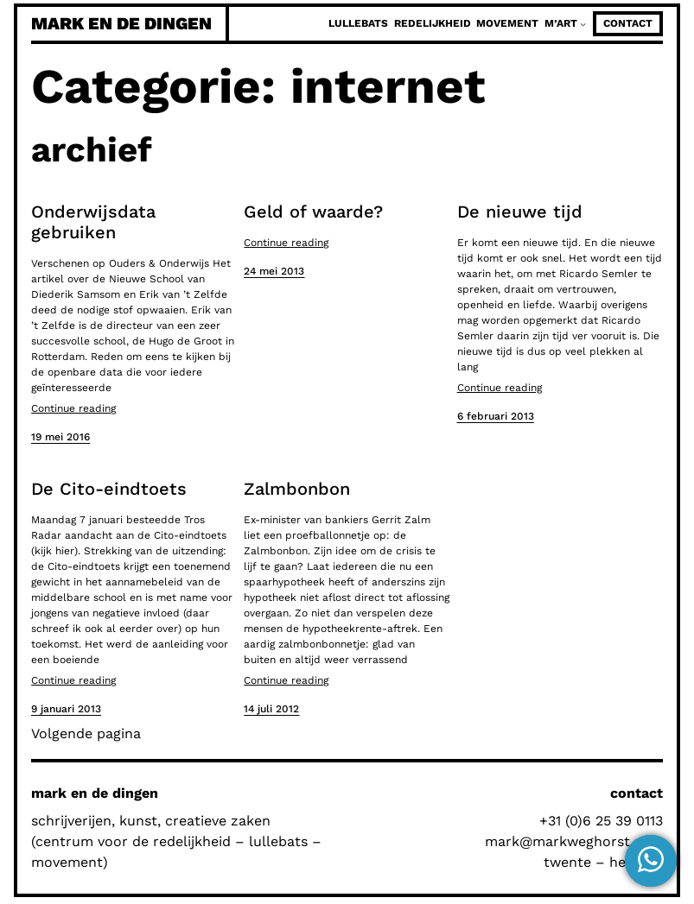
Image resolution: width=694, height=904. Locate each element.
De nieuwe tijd (520, 211)
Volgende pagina (86, 733)
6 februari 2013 (495, 416)
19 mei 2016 (60, 437)
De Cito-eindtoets (109, 488)
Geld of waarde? (313, 211)
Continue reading (73, 408)
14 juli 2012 (271, 709)
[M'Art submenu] (583, 24)
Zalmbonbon (297, 488)
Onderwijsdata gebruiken (93, 222)
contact (628, 23)
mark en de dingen (121, 23)
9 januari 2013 (66, 709)
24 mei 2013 (274, 271)
